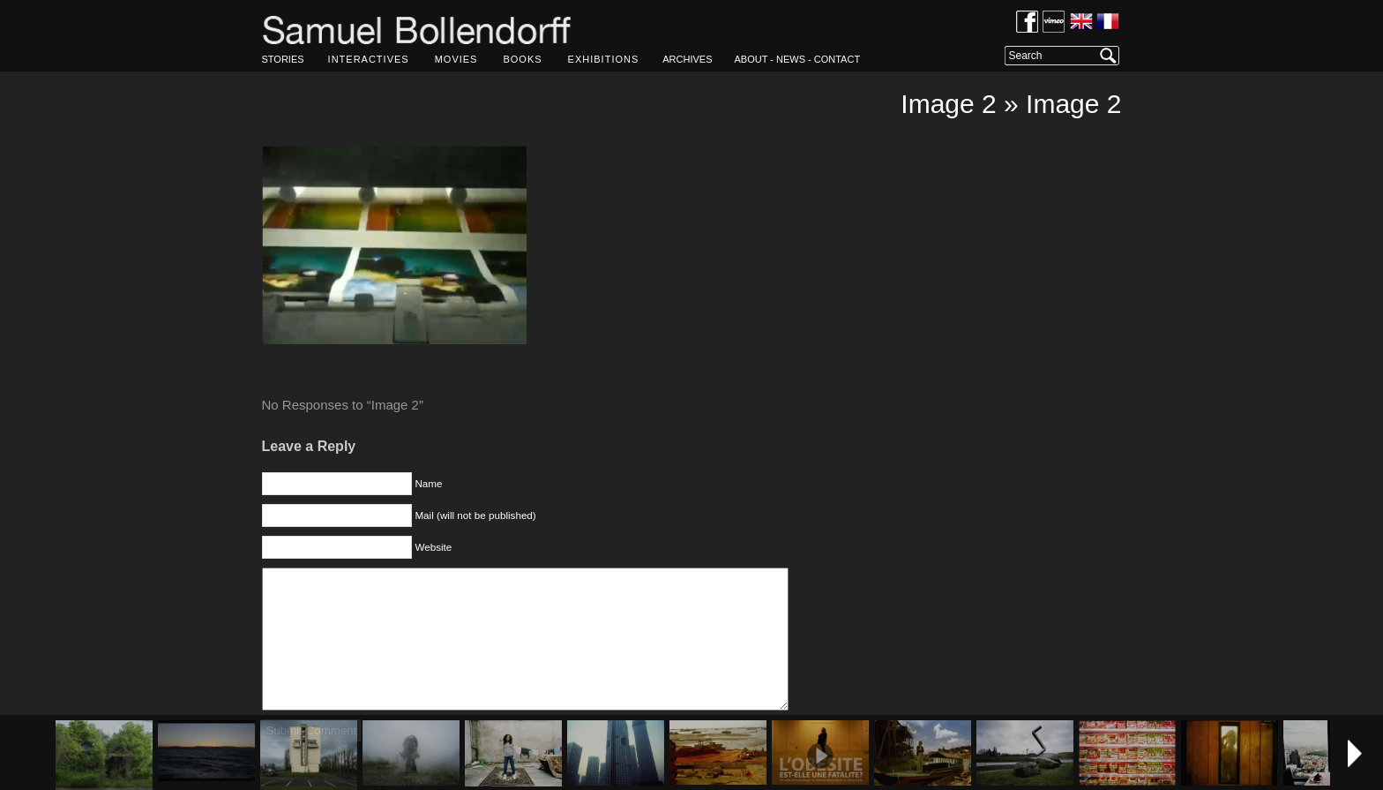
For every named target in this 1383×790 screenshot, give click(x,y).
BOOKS (522, 59)
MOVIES (456, 59)
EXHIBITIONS (603, 59)
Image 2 (948, 103)
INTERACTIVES (368, 59)
